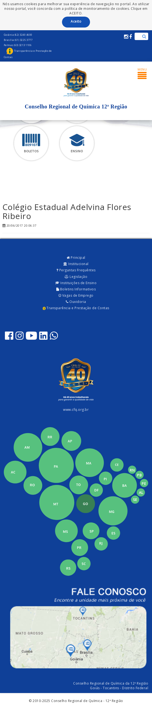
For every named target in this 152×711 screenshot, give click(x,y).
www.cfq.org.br (76, 409)
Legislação (75, 276)
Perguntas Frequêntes (76, 270)
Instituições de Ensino (76, 283)
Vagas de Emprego (76, 295)
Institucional (76, 264)
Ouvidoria (76, 301)
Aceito (76, 21)
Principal (76, 257)
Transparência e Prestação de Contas (76, 308)
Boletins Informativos (76, 289)
